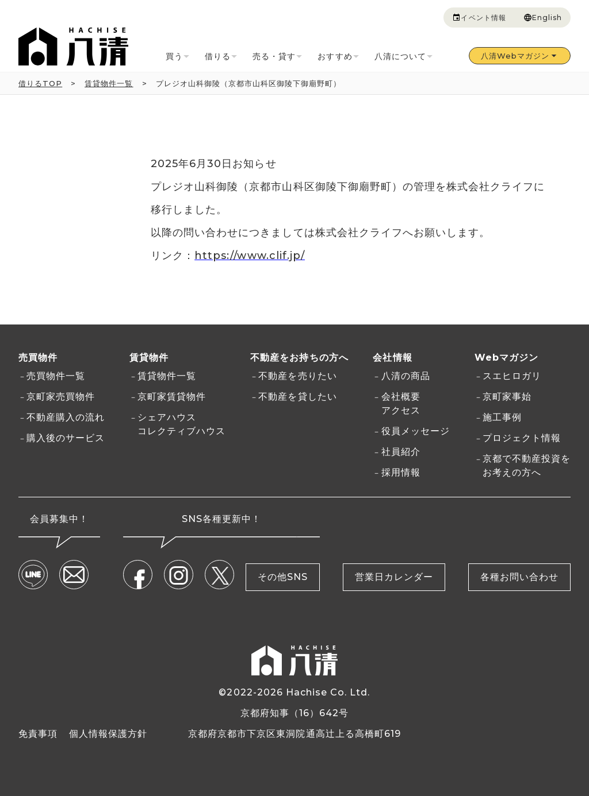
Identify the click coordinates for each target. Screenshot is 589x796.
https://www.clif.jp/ (249, 255)
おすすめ (339, 57)
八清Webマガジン (520, 55)
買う (179, 57)
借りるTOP (40, 83)
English (542, 17)
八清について (404, 57)
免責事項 (38, 733)
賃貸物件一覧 (109, 83)
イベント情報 (479, 17)
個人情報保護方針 (108, 733)
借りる (222, 57)
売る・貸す (278, 57)
